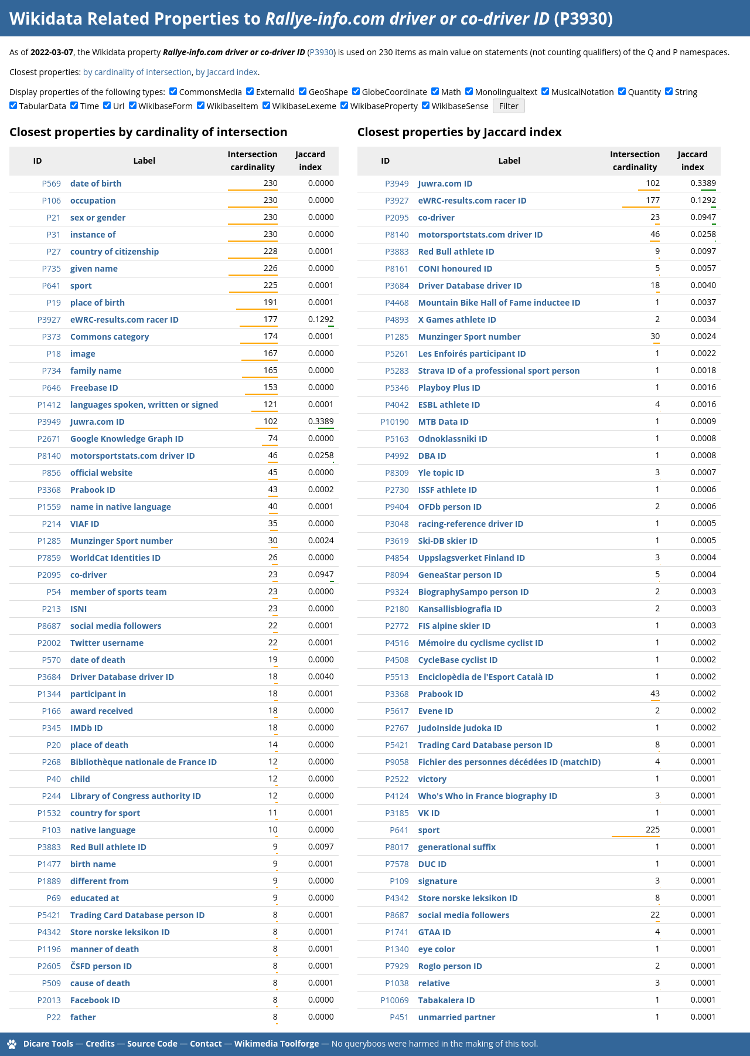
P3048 (396, 523)
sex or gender (98, 217)
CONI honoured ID (455, 268)
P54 (54, 591)
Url (118, 105)
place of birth (97, 302)
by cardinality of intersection (137, 71)
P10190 (394, 421)
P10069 (394, 1000)
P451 (399, 1017)
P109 (399, 880)
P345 (51, 727)
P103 (51, 829)
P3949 (49, 421)
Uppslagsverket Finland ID (472, 557)
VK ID (429, 812)
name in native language (120, 506)
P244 (51, 795)
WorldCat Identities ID (115, 557)
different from (99, 880)
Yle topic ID (441, 472)
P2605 (49, 966)
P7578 (396, 863)
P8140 (49, 455)
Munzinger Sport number (121, 540)
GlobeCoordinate (394, 91)
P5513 (396, 676)
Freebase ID (94, 387)
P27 (54, 251)
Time (89, 105)
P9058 (396, 761)
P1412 (49, 404)
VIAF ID (85, 523)
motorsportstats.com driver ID (132, 455)
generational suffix (457, 846)
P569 (51, 183)
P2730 (396, 489)
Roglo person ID (450, 966)
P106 (51, 200)
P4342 (49, 931)
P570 (51, 659)
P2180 (396, 608)
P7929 (396, 966)
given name (94, 268)
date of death (97, 659)
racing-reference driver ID (471, 523)
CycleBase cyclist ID (458, 659)
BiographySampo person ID (473, 591)
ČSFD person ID (101, 966)
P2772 (396, 625)
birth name (93, 863)
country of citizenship (114, 251)
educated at (94, 897)
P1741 (396, 931)
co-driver (88, 574)
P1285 (49, 540)
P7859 (49, 557)
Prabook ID (92, 489)
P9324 (396, 591)
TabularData (42, 105)
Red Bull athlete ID (108, 846)
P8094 (396, 574)
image (83, 353)
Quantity (644, 91)
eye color (436, 949)
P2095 (49, 574)
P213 (51, 608)
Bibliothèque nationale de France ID (143, 761)
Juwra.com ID (97, 421)
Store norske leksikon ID (120, 931)
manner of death (104, 949)
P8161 (396, 268)
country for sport (105, 812)
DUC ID (432, 863)
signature (438, 880)
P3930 (321, 51)
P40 (54, 778)
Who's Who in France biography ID (488, 795)
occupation (93, 200)
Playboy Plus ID (449, 387)
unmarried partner (457, 1017)
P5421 (49, 914)
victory (432, 778)
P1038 (396, 983)
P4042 (396, 404)
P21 (54, 217)
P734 (51, 370)
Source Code (152, 1043)
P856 (51, 472)
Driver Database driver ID (122, 676)
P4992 (396, 455)
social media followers (116, 625)
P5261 (396, 353)
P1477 (49, 863)
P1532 (49, 812)
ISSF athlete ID (448, 489)
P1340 (396, 949)
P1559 (49, 506)
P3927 (49, 319)
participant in (98, 693)
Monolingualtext (506, 91)
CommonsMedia (210, 91)
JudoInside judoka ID (460, 727)
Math (451, 91)
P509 (51, 983)
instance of (92, 234)
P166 (51, 710)
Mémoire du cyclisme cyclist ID (481, 642)
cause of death (100, 983)
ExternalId (275, 91)
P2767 (396, 727)
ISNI (78, 608)
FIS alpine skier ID (454, 625)
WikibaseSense (460, 105)
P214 (51, 523)
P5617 (396, 710)
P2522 (396, 778)
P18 (54, 353)
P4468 (396, 302)
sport (81, 285)
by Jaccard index (227, 71)
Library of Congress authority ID (135, 795)
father (83, 1017)
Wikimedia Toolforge (276, 1043)
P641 (51, 285)
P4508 (396, 659)
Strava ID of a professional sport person (499, 370)
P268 (51, 761)
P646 (51, 387)
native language (103, 829)
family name (95, 370)
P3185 (396, 812)
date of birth (96, 183)
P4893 (396, 319)
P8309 (396, 472)
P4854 (396, 557)
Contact (206, 1043)
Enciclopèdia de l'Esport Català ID (486, 676)
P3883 (49, 846)
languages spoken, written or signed (144, 404)
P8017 (396, 846)
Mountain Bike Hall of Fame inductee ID (499, 302)
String (686, 91)
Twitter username (107, 642)
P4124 (396, 795)
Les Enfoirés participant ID (472, 353)
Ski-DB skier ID (448, 540)
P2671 (49, 438)
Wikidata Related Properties (124, 18)
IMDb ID (86, 727)
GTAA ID (434, 931)
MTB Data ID (443, 421)
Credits (100, 1043)
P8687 (49, 625)
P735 (51, 268)
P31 (54, 234)
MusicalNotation (582, 91)
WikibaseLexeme (304, 105)
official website (101, 472)
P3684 (49, 676)
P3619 (396, 540)
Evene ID (436, 710)
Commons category (109, 336)
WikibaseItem (232, 105)
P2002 (49, 642)
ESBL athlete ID (449, 404)
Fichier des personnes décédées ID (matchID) (509, 761)
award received (101, 710)
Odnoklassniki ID (453, 438)
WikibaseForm (165, 105)
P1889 (49, 880)
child (80, 778)
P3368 (49, 489)
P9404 (396, 506)
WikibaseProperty (384, 105)
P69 (54, 897)
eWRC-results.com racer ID (124, 319)
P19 (54, 302)
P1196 (49, 949)
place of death (99, 744)
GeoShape (328, 91)
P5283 (396, 370)
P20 (54, 744)
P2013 (49, 1000)
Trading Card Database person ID (137, 914)
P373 (51, 336)
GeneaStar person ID (460, 574)
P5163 (396, 438)
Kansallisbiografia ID (460, 608)
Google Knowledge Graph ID (127, 438)
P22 (54, 1017)
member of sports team (118, 591)
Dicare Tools (48, 1043)
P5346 (396, 387)
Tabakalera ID (446, 1000)
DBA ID (432, 455)
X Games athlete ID (457, 319)
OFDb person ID (450, 506)
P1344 (49, 693)
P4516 (396, 642)
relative (434, 983)
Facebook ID (95, 1000)
